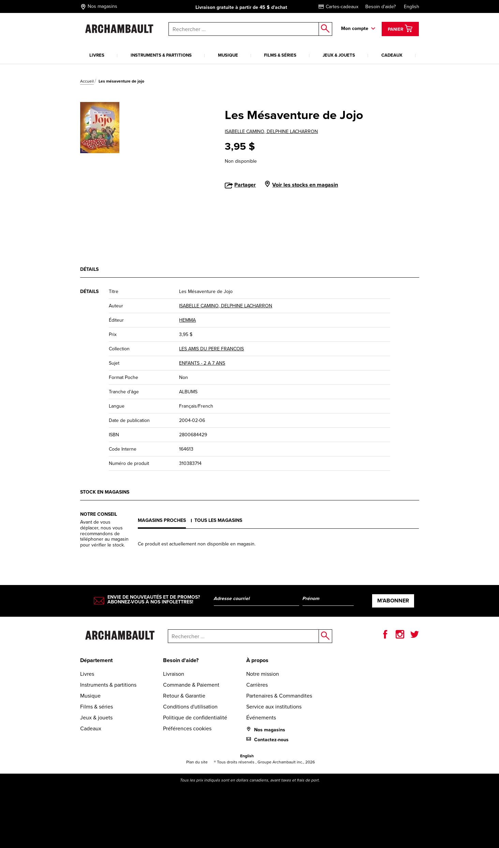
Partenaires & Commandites (279, 696)
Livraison (173, 674)
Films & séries (280, 55)
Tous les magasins (218, 520)
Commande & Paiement (191, 685)
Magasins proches (162, 520)
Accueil (87, 81)
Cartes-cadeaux (338, 6)
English (411, 6)
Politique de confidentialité (195, 717)
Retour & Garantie (184, 696)
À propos (257, 660)
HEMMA (187, 320)
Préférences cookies (187, 728)
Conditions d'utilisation (190, 707)
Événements (261, 717)
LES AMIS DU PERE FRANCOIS (211, 348)
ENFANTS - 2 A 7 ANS (202, 363)
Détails (89, 269)
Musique (228, 55)
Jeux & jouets (339, 55)
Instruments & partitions (161, 55)
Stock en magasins (104, 492)
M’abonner (393, 600)
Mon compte (354, 28)
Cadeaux (391, 55)
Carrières (257, 685)
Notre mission (262, 674)
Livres (96, 55)
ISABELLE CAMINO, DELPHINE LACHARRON (271, 131)
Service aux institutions (274, 707)
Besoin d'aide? (380, 6)
